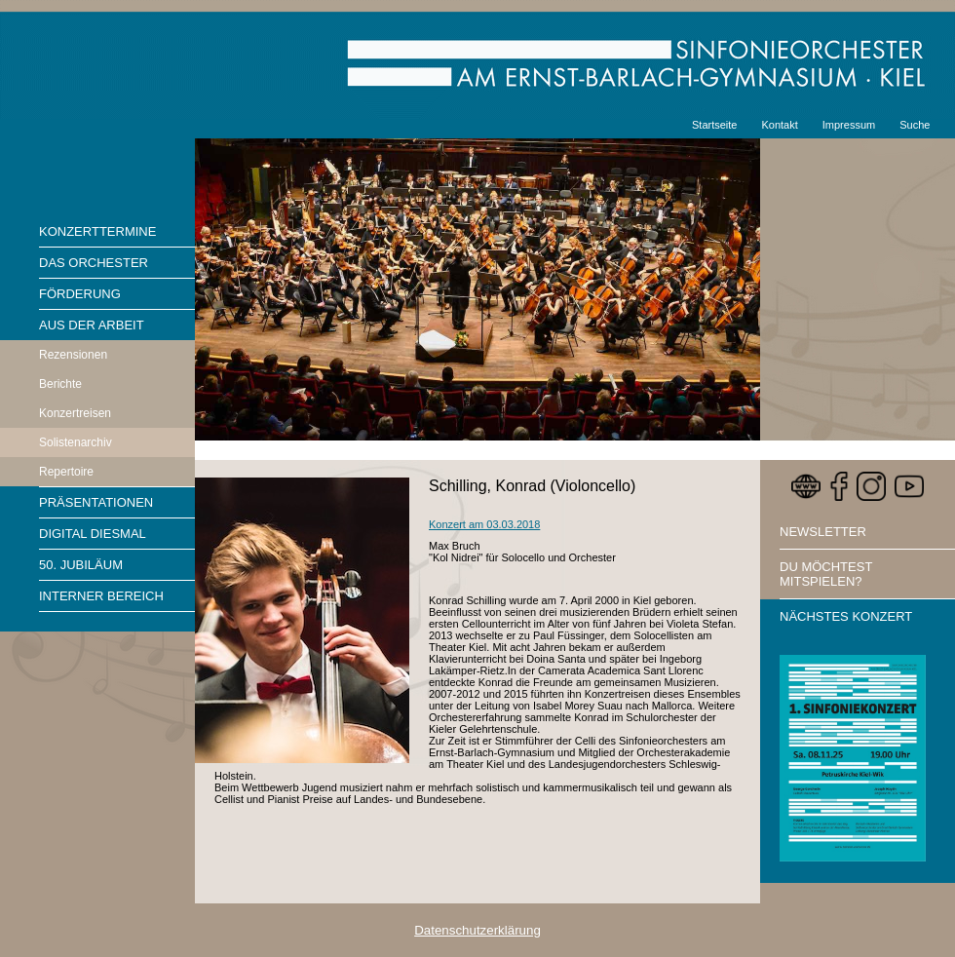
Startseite (714, 125)
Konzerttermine (97, 231)
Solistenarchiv (75, 442)
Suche (914, 125)
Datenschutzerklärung (477, 930)
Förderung (80, 294)
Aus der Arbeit (91, 325)
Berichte (60, 384)
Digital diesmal (92, 533)
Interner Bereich (101, 596)
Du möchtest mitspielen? (826, 574)
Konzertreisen (75, 413)
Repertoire (66, 471)
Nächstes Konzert (846, 616)
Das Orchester (93, 262)
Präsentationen (96, 502)
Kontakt (779, 125)
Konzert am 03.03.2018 (484, 524)
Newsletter (823, 531)
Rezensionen (73, 355)
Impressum (848, 125)
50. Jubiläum (81, 564)
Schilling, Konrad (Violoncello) (532, 486)
